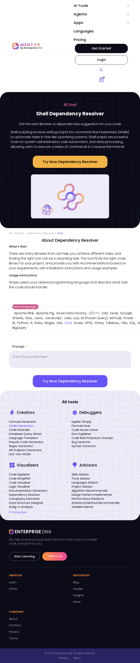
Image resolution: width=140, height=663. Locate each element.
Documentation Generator (28, 491)
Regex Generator (21, 446)
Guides (78, 589)
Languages (84, 31)
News (77, 602)
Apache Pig (45, 313)
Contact (15, 625)
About (13, 619)
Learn (13, 582)
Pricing (80, 39)
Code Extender (19, 430)
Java (38, 318)
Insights (78, 595)
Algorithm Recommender (90, 491)
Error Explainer (81, 434)
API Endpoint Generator (25, 450)
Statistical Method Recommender (96, 503)
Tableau (112, 323)
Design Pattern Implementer (92, 495)
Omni (13, 589)
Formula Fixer (81, 426)
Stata (99, 323)
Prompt (20, 346)
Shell (60, 233)
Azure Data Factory (71, 313)
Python (22, 323)
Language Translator (23, 438)
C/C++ (94, 313)
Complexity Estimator (24, 499)
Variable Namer (82, 507)
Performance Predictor (88, 499)
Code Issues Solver (85, 430)
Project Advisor (82, 487)
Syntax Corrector (84, 446)
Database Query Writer (25, 434)
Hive (28, 318)
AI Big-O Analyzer (21, 507)
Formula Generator (22, 422)
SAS (59, 323)
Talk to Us (54, 556)
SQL (132, 323)
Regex (49, 323)
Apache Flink (24, 313)
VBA (124, 323)
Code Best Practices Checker (92, 438)
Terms (13, 638)
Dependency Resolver (40, 233)
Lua (76, 318)
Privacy (14, 632)
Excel (114, 313)
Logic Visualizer (19, 487)
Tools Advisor (81, 478)
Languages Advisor (85, 483)
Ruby (39, 323)
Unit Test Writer (20, 454)
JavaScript (53, 318)
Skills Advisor (80, 474)
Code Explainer (19, 474)
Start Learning (24, 556)
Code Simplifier (20, 478)
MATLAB (115, 318)
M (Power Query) (94, 318)
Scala (78, 323)
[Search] (101, 70)
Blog (76, 582)
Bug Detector (81, 442)
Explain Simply (81, 422)
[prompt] (70, 359)
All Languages (18, 512)
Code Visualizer (20, 483)
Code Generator (21, 426)
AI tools (19, 233)
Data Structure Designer (26, 503)
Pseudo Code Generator (26, 442)
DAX (105, 313)
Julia (67, 318)
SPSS (88, 323)
